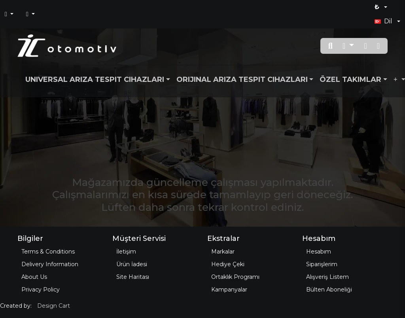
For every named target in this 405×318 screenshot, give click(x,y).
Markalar (223, 251)
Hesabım (318, 251)
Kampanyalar (229, 289)
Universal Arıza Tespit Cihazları (94, 79)
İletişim (126, 251)
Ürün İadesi (131, 264)
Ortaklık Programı (235, 276)
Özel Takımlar (350, 79)
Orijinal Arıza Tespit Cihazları (242, 79)
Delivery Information (49, 264)
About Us (34, 276)
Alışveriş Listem (327, 276)
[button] (348, 46)
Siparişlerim (321, 264)
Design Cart (53, 305)
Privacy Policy (40, 289)
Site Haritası (132, 276)
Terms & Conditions (48, 251)
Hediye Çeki (227, 264)
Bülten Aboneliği (329, 289)
